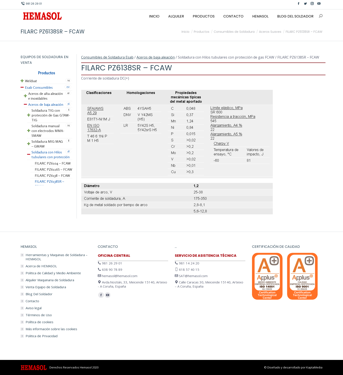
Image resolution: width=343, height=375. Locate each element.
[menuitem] (154, 16)
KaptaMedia (314, 367)
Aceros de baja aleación (155, 57)
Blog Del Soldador (39, 294)
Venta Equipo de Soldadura (46, 287)
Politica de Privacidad (42, 336)
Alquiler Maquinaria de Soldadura (50, 280)
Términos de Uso (39, 315)
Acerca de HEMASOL (41, 266)
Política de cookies (39, 322)
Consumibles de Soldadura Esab (107, 57)
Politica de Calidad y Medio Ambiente (53, 273)
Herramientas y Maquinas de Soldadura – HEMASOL (57, 257)
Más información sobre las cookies (51, 329)
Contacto (32, 301)
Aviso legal (34, 308)
